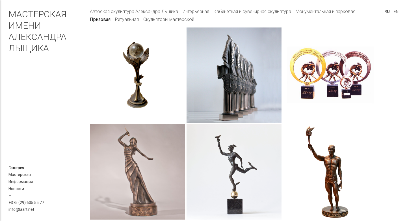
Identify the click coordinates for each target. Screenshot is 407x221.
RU (387, 11)
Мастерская (19, 174)
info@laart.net (21, 209)
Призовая (100, 19)
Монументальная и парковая (325, 11)
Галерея (16, 167)
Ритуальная (127, 19)
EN (396, 11)
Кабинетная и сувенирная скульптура (252, 11)
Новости (16, 188)
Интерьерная (196, 11)
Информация (20, 181)
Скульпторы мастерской (168, 19)
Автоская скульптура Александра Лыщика (134, 11)
